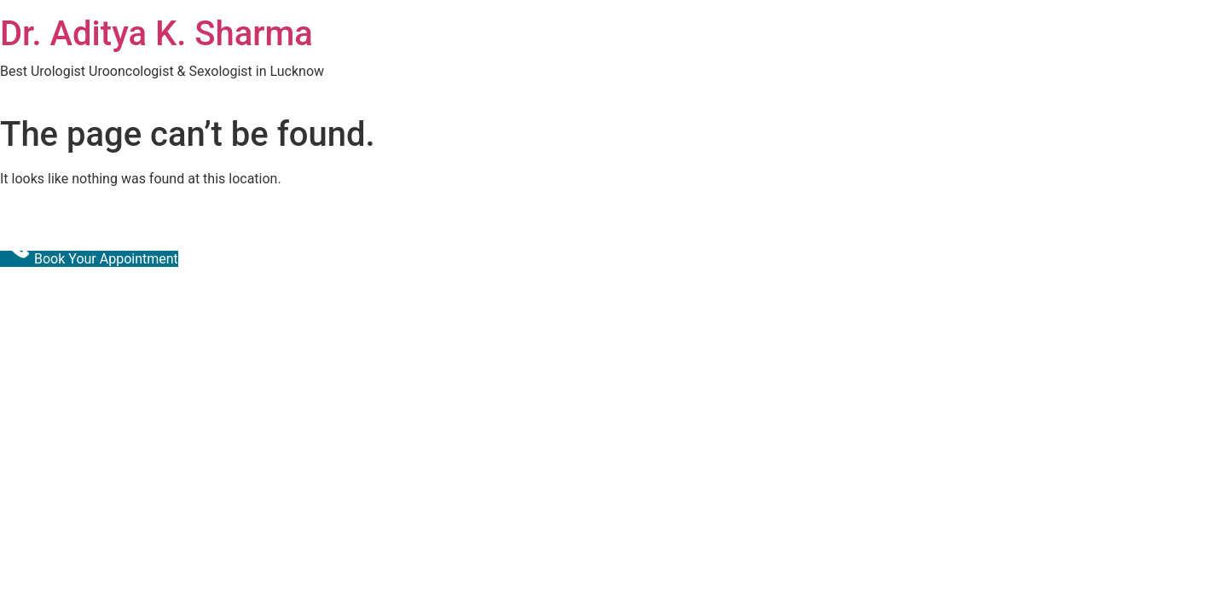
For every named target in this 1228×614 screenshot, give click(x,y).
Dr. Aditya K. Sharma (156, 34)
